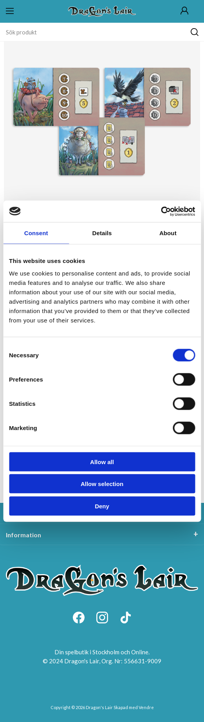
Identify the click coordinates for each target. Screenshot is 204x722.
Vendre (146, 707)
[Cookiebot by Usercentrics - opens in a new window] (160, 211)
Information (23, 534)
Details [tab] (102, 233)
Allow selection (102, 484)
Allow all (102, 461)
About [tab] (168, 233)
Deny (102, 505)
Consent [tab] (36, 233)
